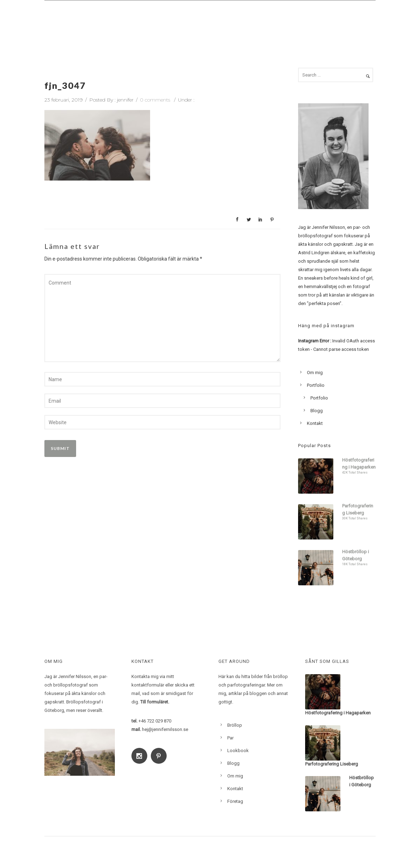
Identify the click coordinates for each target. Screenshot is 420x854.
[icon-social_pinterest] (160, 756)
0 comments (155, 100)
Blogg (326, 20)
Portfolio (316, 385)
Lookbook (293, 20)
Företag (235, 801)
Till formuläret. (154, 701)
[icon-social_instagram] (141, 756)
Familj (227, 20)
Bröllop (174, 20)
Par (201, 20)
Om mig (257, 20)
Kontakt (358, 20)
